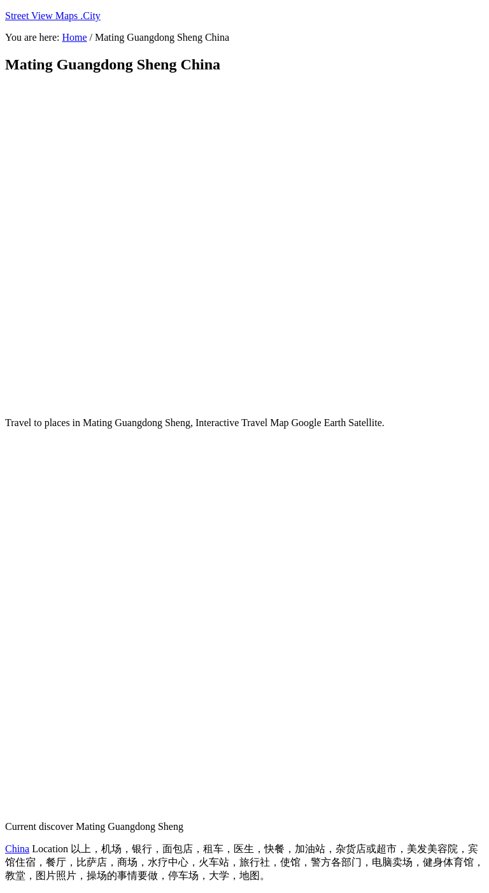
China (17, 848)
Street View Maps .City (53, 15)
